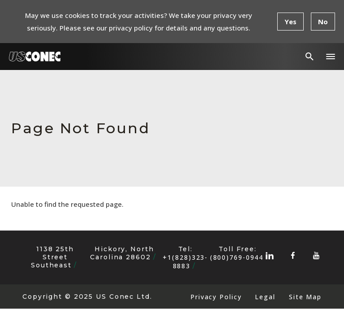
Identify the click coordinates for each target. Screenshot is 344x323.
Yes (290, 21)
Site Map (305, 296)
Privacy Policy (215, 296)
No (323, 21)
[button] (330, 56)
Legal (265, 296)
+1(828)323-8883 (185, 261)
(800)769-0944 (237, 257)
